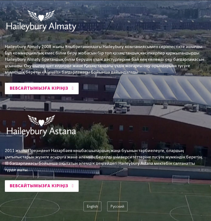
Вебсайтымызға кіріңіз (42, 88)
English (92, 206)
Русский (117, 206)
